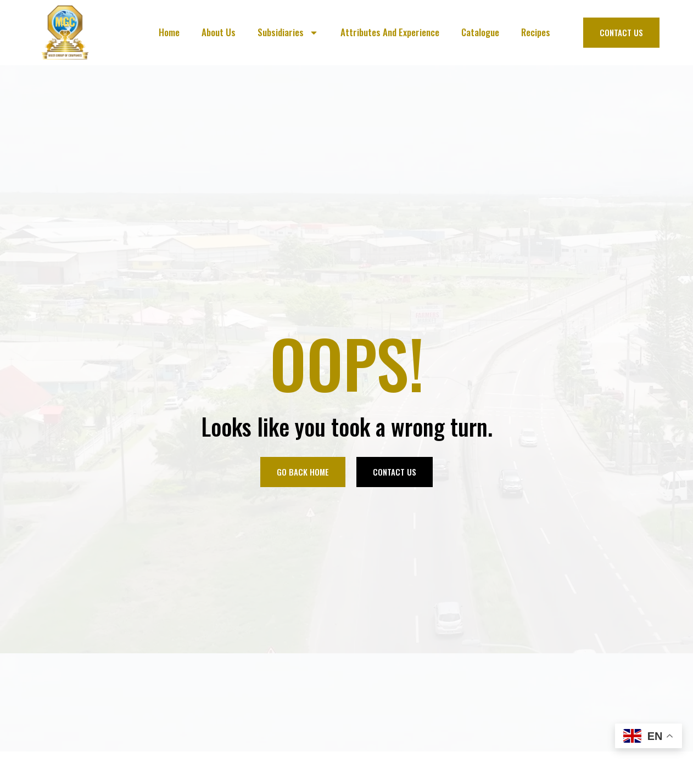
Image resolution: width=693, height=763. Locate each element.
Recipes (535, 32)
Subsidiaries (288, 32)
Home (169, 32)
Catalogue (480, 32)
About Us (219, 32)
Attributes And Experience (389, 32)
